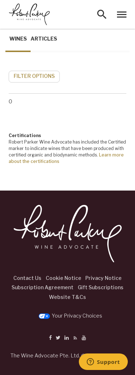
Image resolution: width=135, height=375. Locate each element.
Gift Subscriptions (100, 287)
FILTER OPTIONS (34, 76)
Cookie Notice (63, 278)
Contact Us (27, 278)
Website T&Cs (67, 297)
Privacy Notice (103, 278)
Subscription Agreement (42, 287)
